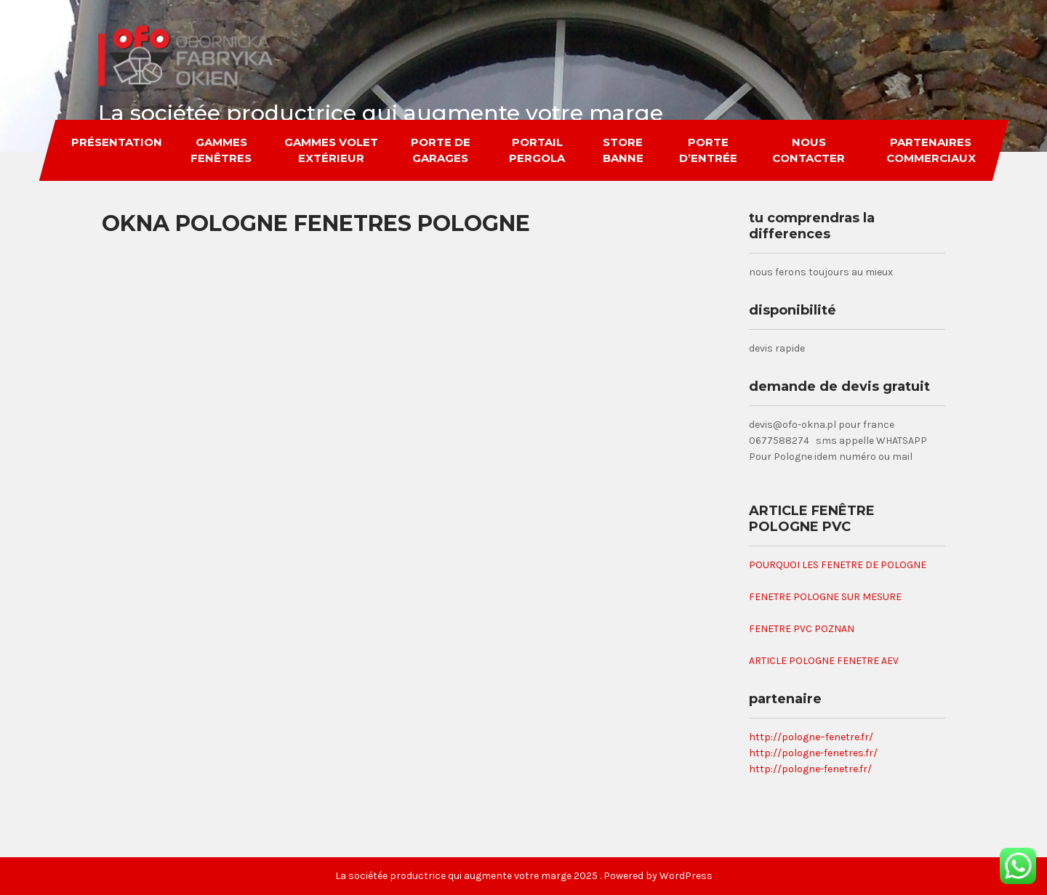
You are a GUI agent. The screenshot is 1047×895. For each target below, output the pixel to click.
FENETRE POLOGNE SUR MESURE (825, 597)
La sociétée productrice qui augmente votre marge (380, 113)
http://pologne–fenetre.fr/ (811, 737)
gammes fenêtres (221, 150)
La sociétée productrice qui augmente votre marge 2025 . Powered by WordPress (524, 876)
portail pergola (536, 150)
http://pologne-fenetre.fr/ (810, 769)
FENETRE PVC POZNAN (801, 629)
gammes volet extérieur (331, 150)
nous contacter (807, 150)
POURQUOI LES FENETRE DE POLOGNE (837, 565)
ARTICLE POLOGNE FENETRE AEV (824, 661)
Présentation (116, 142)
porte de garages (440, 150)
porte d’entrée (707, 150)
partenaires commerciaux (931, 150)
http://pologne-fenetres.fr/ (813, 753)
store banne (622, 150)
